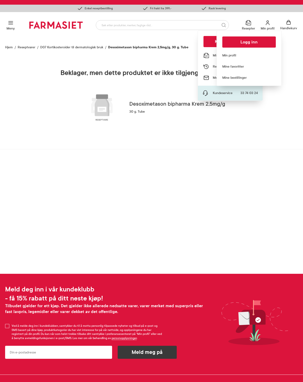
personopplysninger (124, 338)
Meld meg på (147, 352)
